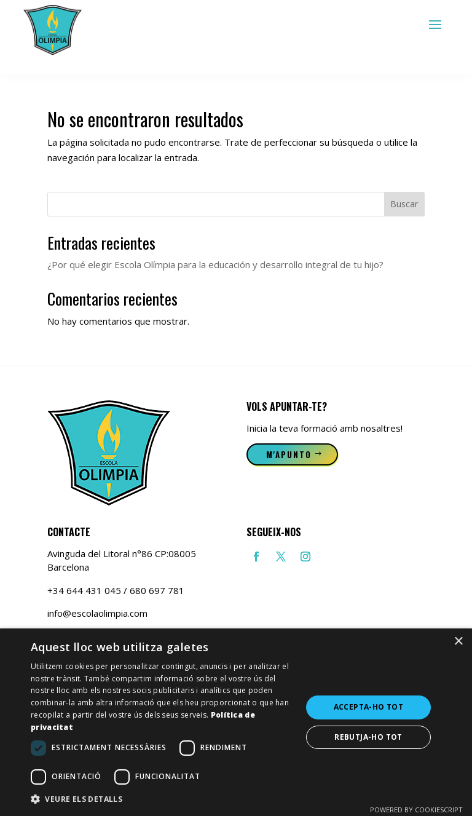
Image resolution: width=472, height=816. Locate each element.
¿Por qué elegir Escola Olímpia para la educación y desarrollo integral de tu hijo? (215, 264)
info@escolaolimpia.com (97, 613)
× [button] (458, 641)
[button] (162, 799)
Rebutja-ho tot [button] (368, 737)
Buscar (404, 204)
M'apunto (289, 454)
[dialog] (236, 722)
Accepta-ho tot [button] (369, 707)
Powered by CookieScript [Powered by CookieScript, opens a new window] (416, 809)
